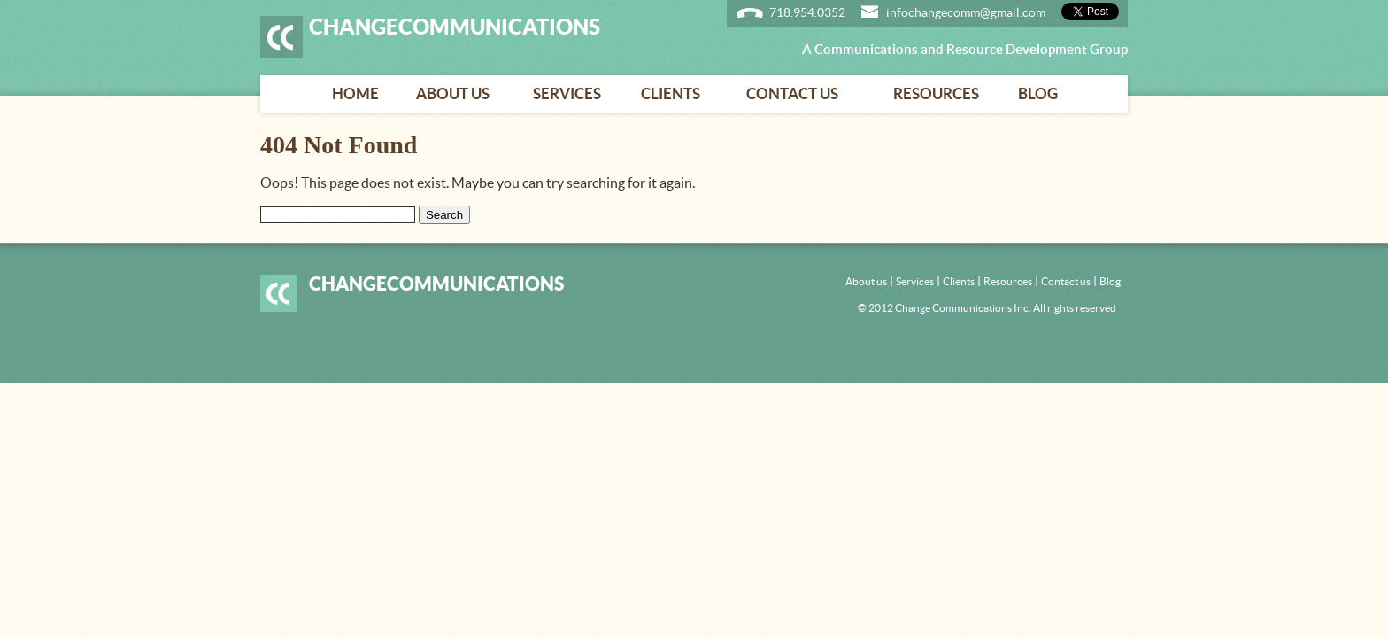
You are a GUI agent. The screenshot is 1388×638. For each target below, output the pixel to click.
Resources (936, 93)
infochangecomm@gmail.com (965, 12)
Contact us (792, 93)
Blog (1038, 93)
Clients (670, 93)
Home (355, 93)
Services (567, 93)
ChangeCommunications (454, 26)
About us (453, 93)
